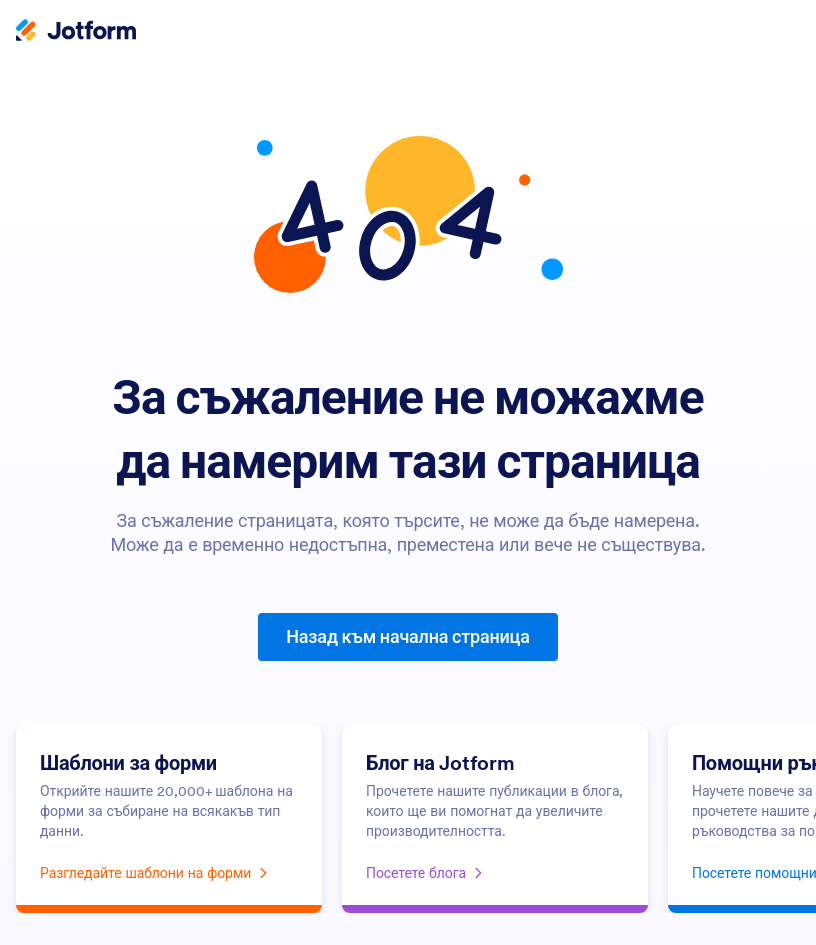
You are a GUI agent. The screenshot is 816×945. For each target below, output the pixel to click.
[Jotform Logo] (76, 32)
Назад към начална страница (407, 636)
